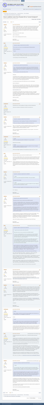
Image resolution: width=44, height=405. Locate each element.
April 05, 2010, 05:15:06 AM (16, 103)
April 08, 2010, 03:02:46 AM (16, 269)
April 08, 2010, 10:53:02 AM (16, 333)
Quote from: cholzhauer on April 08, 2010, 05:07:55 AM (22, 362)
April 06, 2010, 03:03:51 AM (16, 225)
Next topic (39, 19)
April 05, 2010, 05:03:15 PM (16, 153)
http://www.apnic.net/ (35, 298)
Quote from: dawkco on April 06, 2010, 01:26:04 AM (21, 227)
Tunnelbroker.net (36, 9)
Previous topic (34, 19)
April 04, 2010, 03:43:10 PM (16, 24)
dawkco (5, 24)
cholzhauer (6, 103)
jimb (4, 43)
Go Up (4, 392)
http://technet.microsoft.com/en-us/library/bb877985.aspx (31, 355)
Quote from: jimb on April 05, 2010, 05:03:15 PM (21, 198)
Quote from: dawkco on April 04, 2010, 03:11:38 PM (21, 45)
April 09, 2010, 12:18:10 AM (16, 360)
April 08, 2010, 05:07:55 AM (16, 309)
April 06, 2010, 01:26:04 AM (16, 196)
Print (40, 392)
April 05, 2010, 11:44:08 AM (16, 136)
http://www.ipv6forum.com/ (17, 89)
